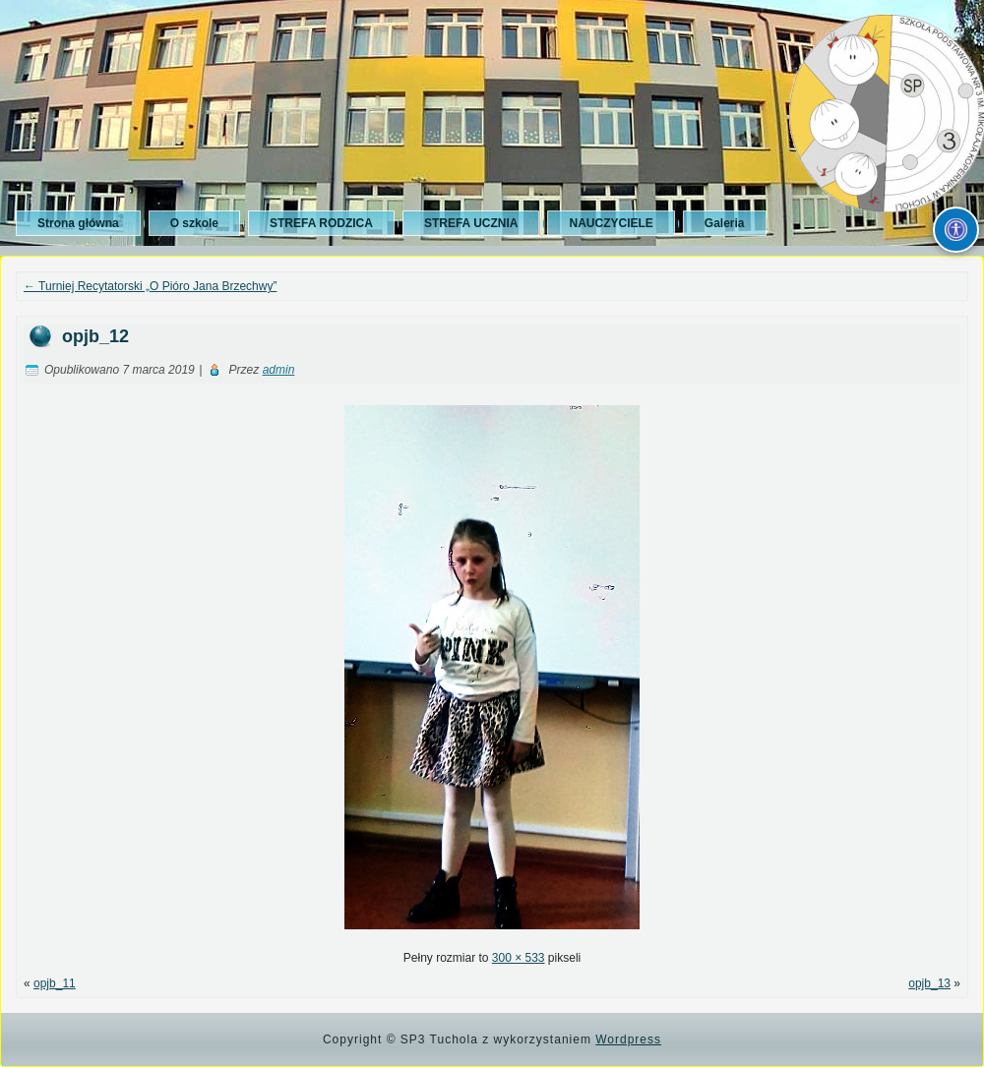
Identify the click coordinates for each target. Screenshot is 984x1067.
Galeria (725, 223)
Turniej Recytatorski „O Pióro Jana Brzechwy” (150, 286)
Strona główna (78, 223)
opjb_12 (95, 336)
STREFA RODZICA (321, 223)
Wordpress (628, 1039)
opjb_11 (54, 983)
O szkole (194, 223)
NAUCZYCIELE (610, 223)
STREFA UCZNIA (471, 223)
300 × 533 (518, 958)
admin (279, 370)
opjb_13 (929, 983)
